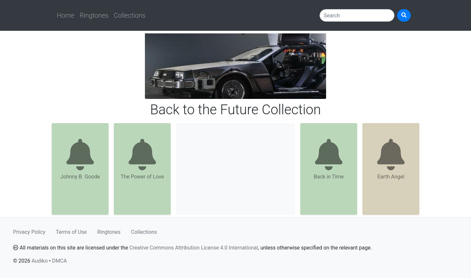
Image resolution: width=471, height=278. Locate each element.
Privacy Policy (29, 232)
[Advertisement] (235, 169)
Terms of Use (71, 232)
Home (65, 15)
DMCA (59, 261)
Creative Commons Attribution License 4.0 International (193, 248)
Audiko (39, 261)
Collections (130, 15)
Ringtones (93, 15)
